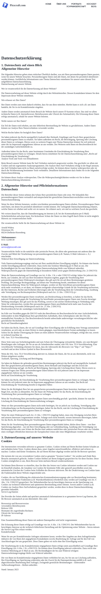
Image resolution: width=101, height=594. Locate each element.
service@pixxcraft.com (11, 247)
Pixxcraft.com (18, 5)
